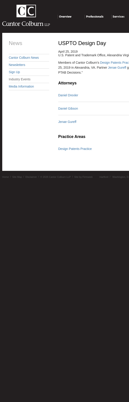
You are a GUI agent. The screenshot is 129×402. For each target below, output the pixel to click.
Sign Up (14, 72)
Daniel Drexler (68, 95)
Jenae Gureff (117, 67)
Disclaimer (31, 176)
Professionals (98, 17)
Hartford (103, 176)
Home (5, 176)
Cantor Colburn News (24, 57)
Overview (71, 17)
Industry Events (20, 79)
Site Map (17, 176)
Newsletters (17, 65)
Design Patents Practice (75, 149)
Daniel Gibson (68, 108)
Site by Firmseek (83, 176)
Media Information (21, 86)
